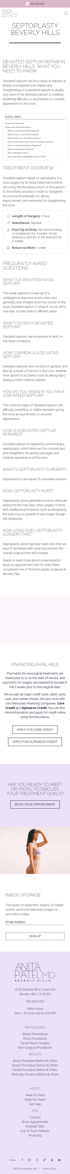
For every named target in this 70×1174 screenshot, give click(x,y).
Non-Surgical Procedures (35, 1047)
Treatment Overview (14, 123)
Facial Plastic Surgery (35, 1043)
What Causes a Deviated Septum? (23, 134)
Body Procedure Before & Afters (35, 1061)
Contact (35, 1117)
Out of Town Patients (35, 1131)
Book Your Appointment (35, 804)
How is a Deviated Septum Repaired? (24, 145)
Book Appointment (35, 1122)
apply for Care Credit (35, 730)
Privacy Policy (50, 1168)
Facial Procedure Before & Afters (35, 1070)
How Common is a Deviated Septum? (24, 138)
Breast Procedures (35, 1034)
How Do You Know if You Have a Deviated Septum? (30, 142)
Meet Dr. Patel (35, 1095)
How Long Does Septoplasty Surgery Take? (26, 157)
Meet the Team (35, 1099)
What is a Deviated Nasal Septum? (23, 131)
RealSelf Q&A (35, 1126)
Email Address (15, 922)
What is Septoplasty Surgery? (20, 149)
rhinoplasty (58, 509)
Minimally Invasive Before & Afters (35, 1074)
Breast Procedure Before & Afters (35, 1065)
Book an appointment (18, 565)
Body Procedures (35, 1038)
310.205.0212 (35, 1001)
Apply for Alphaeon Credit (35, 742)
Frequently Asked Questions (18, 127)
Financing (35, 1135)
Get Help (35, 1104)
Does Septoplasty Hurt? (17, 153)
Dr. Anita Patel (35, 182)
